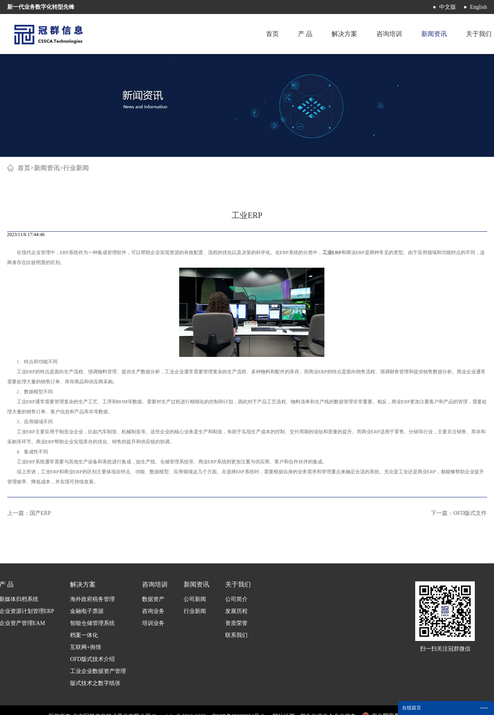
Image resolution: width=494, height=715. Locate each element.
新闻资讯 (47, 167)
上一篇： (29, 513)
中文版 (447, 7)
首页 (272, 33)
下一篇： (459, 513)
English (478, 7)
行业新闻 (76, 167)
